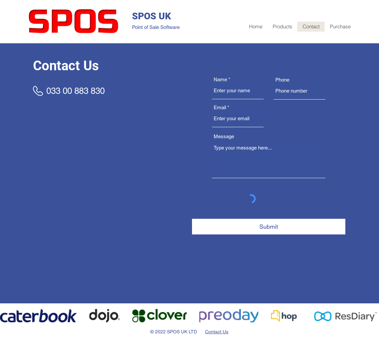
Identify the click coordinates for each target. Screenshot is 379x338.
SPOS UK (151, 16)
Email (220, 107)
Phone (282, 79)
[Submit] (268, 226)
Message (224, 136)
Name (220, 79)
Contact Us (216, 331)
